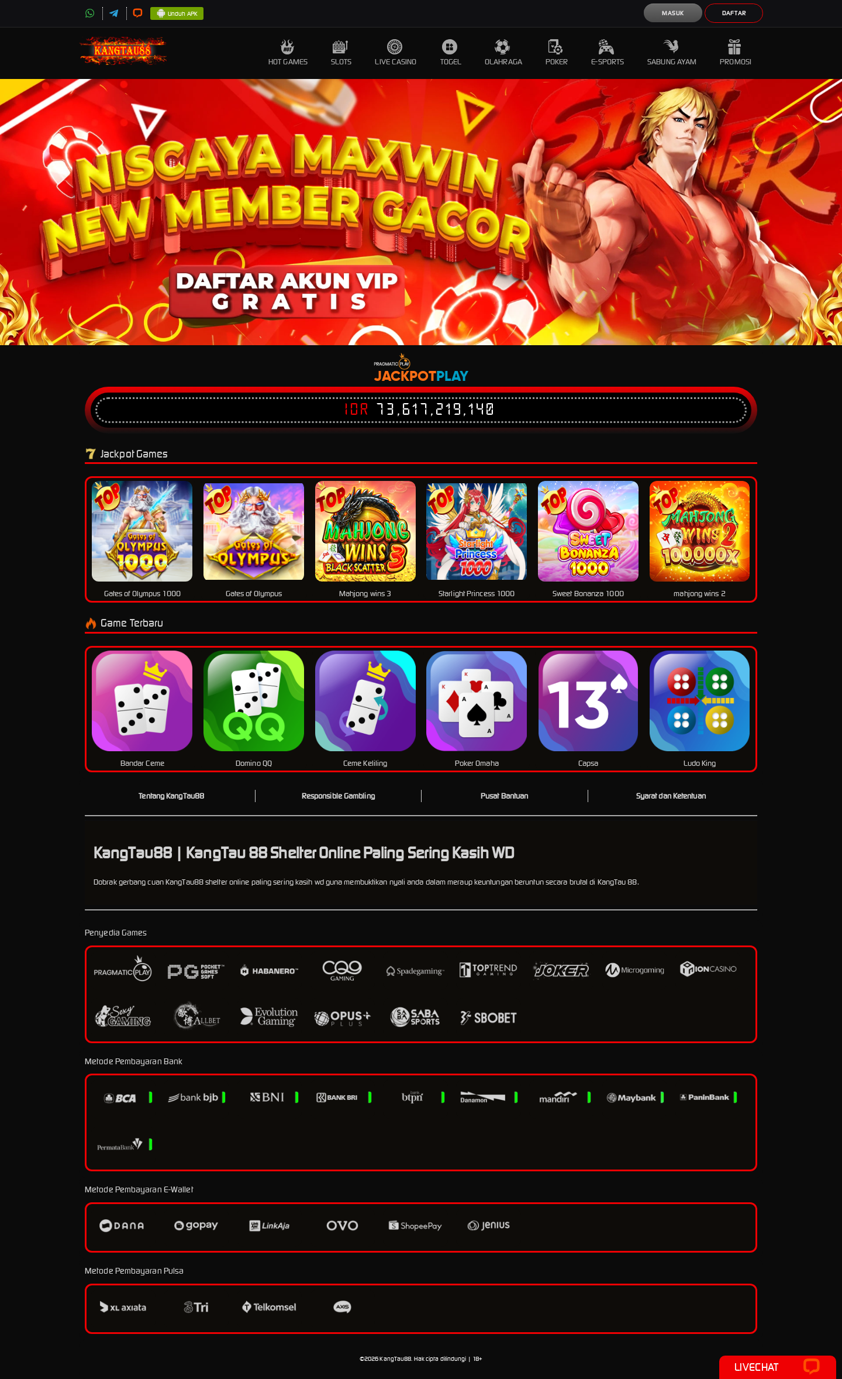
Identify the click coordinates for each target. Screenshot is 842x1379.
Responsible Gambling (338, 796)
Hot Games (288, 53)
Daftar (734, 13)
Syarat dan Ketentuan (671, 796)
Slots (341, 53)
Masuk (673, 13)
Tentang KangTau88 (171, 796)
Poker (557, 53)
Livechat (777, 1367)
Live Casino (395, 53)
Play (452, 377)
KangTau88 (395, 1359)
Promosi (735, 53)
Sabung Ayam (671, 53)
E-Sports (607, 53)
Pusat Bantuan (504, 796)
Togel (451, 53)
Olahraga (503, 53)
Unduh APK (177, 14)
